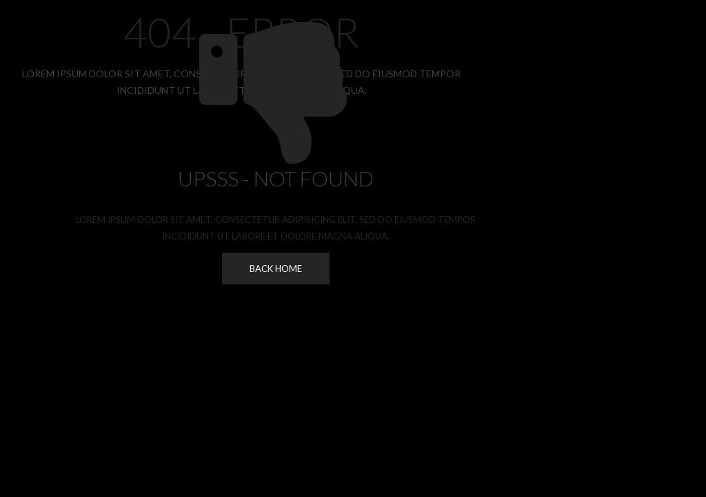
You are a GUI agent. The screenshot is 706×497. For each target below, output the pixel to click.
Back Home (276, 268)
